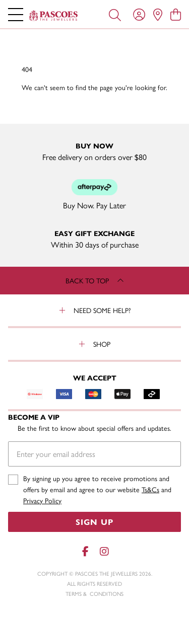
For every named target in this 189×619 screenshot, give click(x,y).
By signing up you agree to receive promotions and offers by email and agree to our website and (97, 489)
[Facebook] (86, 551)
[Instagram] (104, 551)
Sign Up (94, 521)
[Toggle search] (115, 14)
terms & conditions (94, 593)
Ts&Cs (150, 489)
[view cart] (175, 14)
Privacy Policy (42, 500)
